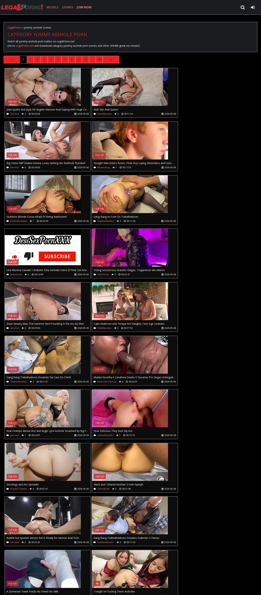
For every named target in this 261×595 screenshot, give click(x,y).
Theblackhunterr (186, 167)
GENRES (68, 7)
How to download (63, 578)
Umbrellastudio (102, 328)
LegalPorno (14, 27)
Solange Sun (184, 435)
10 (85, 59)
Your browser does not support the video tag (43, 89)
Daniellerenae (101, 113)
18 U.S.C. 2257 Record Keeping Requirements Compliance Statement (119, 588)
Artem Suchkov (17, 435)
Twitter (85, 578)
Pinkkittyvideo (17, 274)
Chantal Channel (186, 328)
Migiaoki (98, 435)
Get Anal (14, 113)
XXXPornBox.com (106, 578)
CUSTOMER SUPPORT (33, 578)
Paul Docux (100, 221)
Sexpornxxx (16, 221)
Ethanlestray (16, 167)
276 (99, 59)
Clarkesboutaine (102, 167)
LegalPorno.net (23, 7)
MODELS (53, 7)
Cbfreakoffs (16, 381)
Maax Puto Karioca (187, 274)
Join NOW (10, 578)
